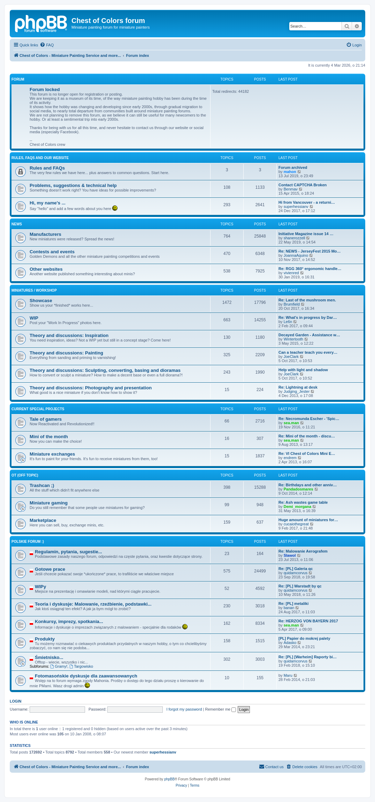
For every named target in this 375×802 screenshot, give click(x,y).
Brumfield (292, 304)
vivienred (291, 273)
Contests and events (52, 251)
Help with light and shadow (303, 370)
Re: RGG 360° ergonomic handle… (309, 269)
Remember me (220, 709)
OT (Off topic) (25, 475)
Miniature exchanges (52, 454)
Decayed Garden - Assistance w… (309, 335)
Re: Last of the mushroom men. (307, 300)
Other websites (46, 269)
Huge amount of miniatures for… (308, 520)
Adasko (290, 642)
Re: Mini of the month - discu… (306, 436)
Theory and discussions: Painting (66, 352)
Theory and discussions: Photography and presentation (91, 387)
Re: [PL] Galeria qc (295, 569)
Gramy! (58, 666)
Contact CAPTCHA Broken (302, 185)
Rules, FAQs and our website (40, 158)
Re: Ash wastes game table (303, 502)
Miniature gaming (49, 502)
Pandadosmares (298, 489)
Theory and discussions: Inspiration (69, 335)
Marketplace (43, 520)
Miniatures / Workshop (34, 290)
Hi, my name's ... (48, 202)
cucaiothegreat (296, 524)
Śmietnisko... (49, 657)
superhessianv (296, 206)
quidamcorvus (295, 573)
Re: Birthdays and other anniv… (307, 485)
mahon (290, 172)
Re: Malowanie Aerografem (303, 551)
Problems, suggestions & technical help (73, 185)
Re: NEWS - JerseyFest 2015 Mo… (309, 251)
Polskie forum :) (28, 542)
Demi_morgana (297, 506)
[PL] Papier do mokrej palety (304, 638)
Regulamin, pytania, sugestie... (68, 551)
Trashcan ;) (42, 485)
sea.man (291, 423)
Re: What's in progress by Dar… (307, 317)
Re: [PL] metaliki (293, 603)
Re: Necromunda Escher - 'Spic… (308, 419)
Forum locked (45, 89)
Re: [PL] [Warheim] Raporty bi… (307, 657)
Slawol (290, 555)
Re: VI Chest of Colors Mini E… (306, 453)
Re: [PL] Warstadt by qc (300, 586)
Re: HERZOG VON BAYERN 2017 (308, 621)
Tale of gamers (46, 419)
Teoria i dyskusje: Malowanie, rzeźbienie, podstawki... (93, 604)
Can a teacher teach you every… (307, 352)
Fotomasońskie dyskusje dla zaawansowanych (86, 676)
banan (289, 608)
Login (15, 701)
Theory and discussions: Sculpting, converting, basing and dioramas (105, 370)
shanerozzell (294, 238)
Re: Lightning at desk (297, 387)
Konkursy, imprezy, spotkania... (69, 621)
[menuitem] (47, 45)
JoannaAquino (296, 255)
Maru (288, 675)
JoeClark (291, 356)
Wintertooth (293, 339)
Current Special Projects (38, 409)
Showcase (41, 300)
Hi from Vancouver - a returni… (306, 202)
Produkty (45, 639)
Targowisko (81, 666)
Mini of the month (49, 436)
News (17, 224)
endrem (290, 458)
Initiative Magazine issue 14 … (306, 234)
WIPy (40, 586)
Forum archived (292, 167)
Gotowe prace (50, 569)
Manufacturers (45, 234)
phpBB (169, 779)
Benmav (291, 189)
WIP (34, 318)
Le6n (288, 322)
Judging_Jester (297, 391)
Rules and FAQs (47, 168)
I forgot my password (184, 709)
